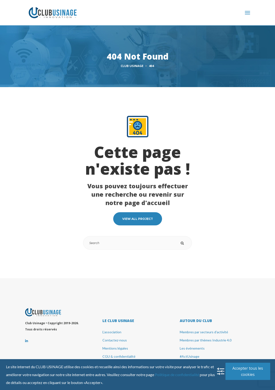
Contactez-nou (114, 340)
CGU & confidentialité (118, 356)
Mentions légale (115, 348)
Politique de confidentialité (177, 374)
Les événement (192, 348)
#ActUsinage (189, 356)
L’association (111, 332)
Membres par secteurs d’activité (204, 332)
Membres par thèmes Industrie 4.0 (205, 340)
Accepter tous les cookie (247, 371)
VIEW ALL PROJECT (137, 219)
